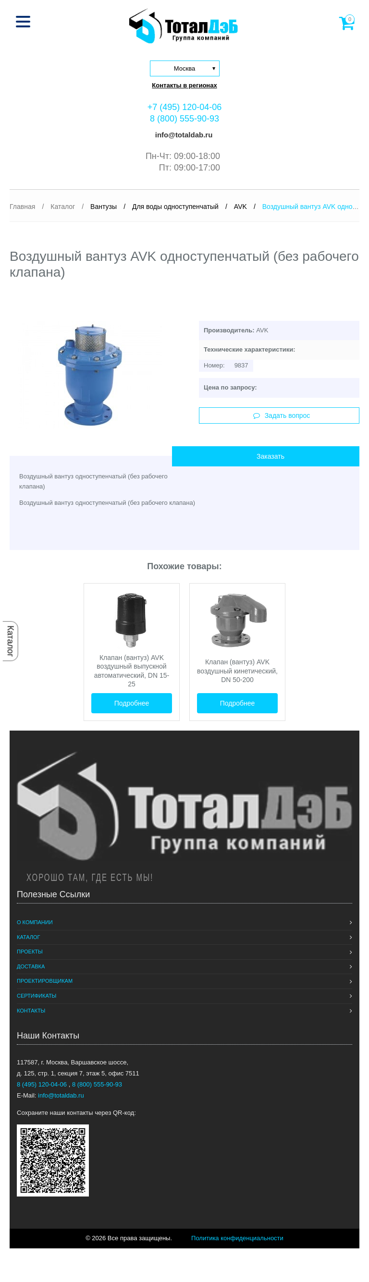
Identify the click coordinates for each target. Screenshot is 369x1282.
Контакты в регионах (184, 85)
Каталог (10, 641)
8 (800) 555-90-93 (184, 118)
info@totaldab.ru (183, 135)
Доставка (31, 966)
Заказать (270, 456)
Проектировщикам (45, 981)
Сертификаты (36, 996)
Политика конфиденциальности (237, 1238)
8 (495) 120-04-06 (43, 1084)
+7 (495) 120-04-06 (185, 107)
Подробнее (131, 703)
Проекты (30, 951)
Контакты (31, 1010)
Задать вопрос (281, 415)
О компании (35, 922)
